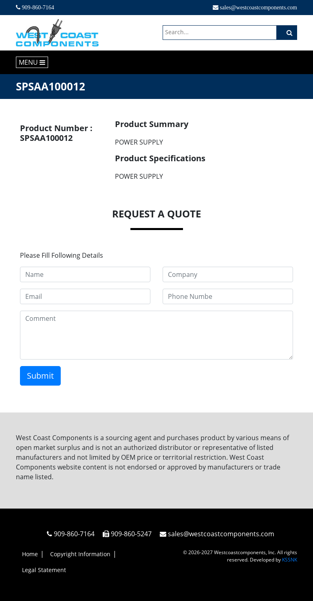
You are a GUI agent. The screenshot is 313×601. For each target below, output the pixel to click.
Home (30, 554)
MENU (32, 62)
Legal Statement (44, 570)
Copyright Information (80, 554)
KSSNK (289, 559)
